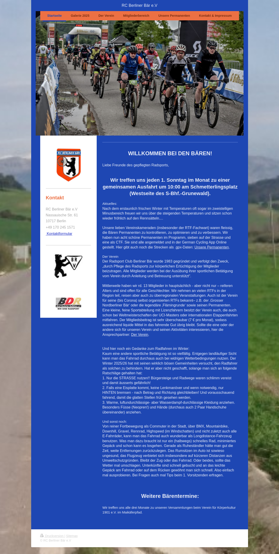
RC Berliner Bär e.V (139, 5)
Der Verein (139, 335)
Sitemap (72, 536)
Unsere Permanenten (212, 247)
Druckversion (52, 536)
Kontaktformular (59, 234)
